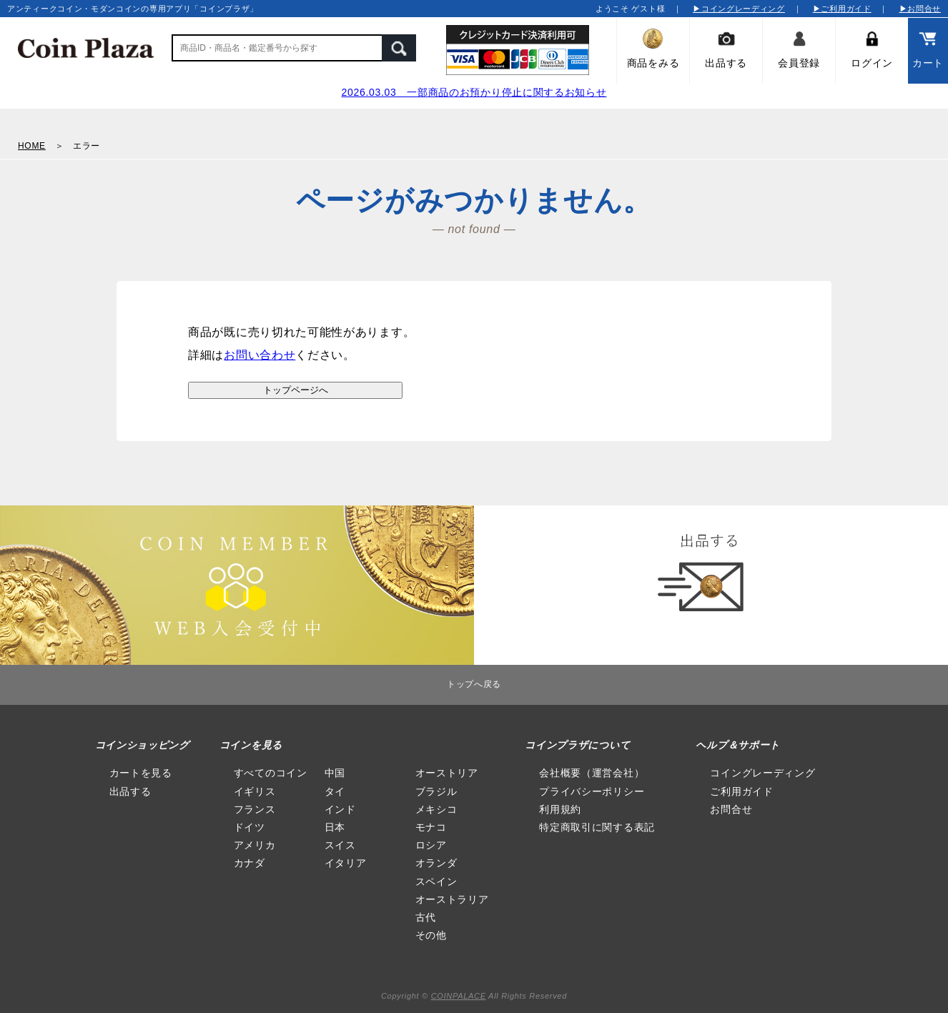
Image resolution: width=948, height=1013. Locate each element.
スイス (340, 845)
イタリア (346, 863)
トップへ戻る (474, 684)
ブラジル (436, 791)
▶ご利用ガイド (842, 8)
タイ (335, 791)
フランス (255, 809)
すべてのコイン (270, 773)
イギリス (255, 791)
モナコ (431, 827)
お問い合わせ (259, 355)
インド (340, 809)
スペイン (436, 881)
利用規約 (560, 809)
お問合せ (731, 809)
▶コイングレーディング (739, 8)
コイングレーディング (762, 773)
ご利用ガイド (741, 791)
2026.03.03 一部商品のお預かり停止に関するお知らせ (473, 92)
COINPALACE (458, 996)
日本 (335, 827)
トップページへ (295, 390)
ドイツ (249, 827)
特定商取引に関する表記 (597, 827)
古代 (425, 917)
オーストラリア (452, 899)
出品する (130, 791)
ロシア (431, 845)
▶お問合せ (920, 8)
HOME (32, 146)
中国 (335, 773)
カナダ (249, 863)
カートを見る (140, 773)
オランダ (436, 863)
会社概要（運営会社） (591, 773)
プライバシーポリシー (591, 791)
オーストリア (446, 773)
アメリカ (255, 845)
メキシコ (436, 809)
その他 (431, 935)
